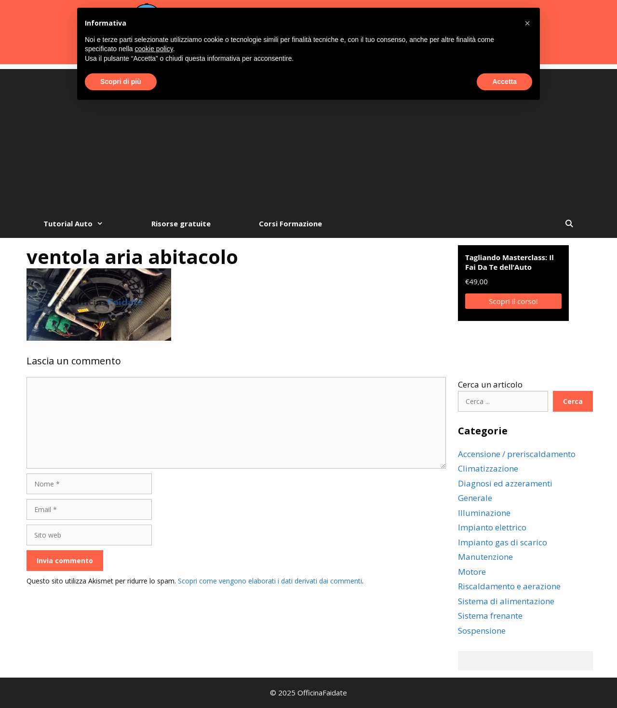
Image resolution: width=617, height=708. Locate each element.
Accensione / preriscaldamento (517, 453)
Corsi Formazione (290, 223)
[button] (527, 23)
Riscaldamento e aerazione (509, 586)
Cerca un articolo (490, 384)
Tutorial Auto (85, 223)
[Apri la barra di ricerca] (569, 223)
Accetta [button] (504, 81)
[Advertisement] (308, 136)
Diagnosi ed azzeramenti (505, 483)
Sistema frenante (490, 615)
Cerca (573, 401)
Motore (472, 571)
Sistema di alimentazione (506, 601)
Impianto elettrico (492, 527)
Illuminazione (484, 512)
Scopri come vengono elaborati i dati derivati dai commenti (270, 580)
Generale (475, 497)
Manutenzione (485, 556)
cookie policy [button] (154, 49)
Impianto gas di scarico (502, 542)
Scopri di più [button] (120, 81)
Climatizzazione (488, 468)
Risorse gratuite (181, 223)
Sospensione (482, 630)
